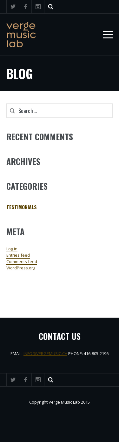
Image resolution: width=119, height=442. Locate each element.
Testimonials (21, 207)
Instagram (38, 6)
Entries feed (18, 255)
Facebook (25, 6)
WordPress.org (20, 268)
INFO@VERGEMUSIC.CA (45, 353)
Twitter (12, 6)
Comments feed (21, 261)
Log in (11, 249)
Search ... (50, 6)
